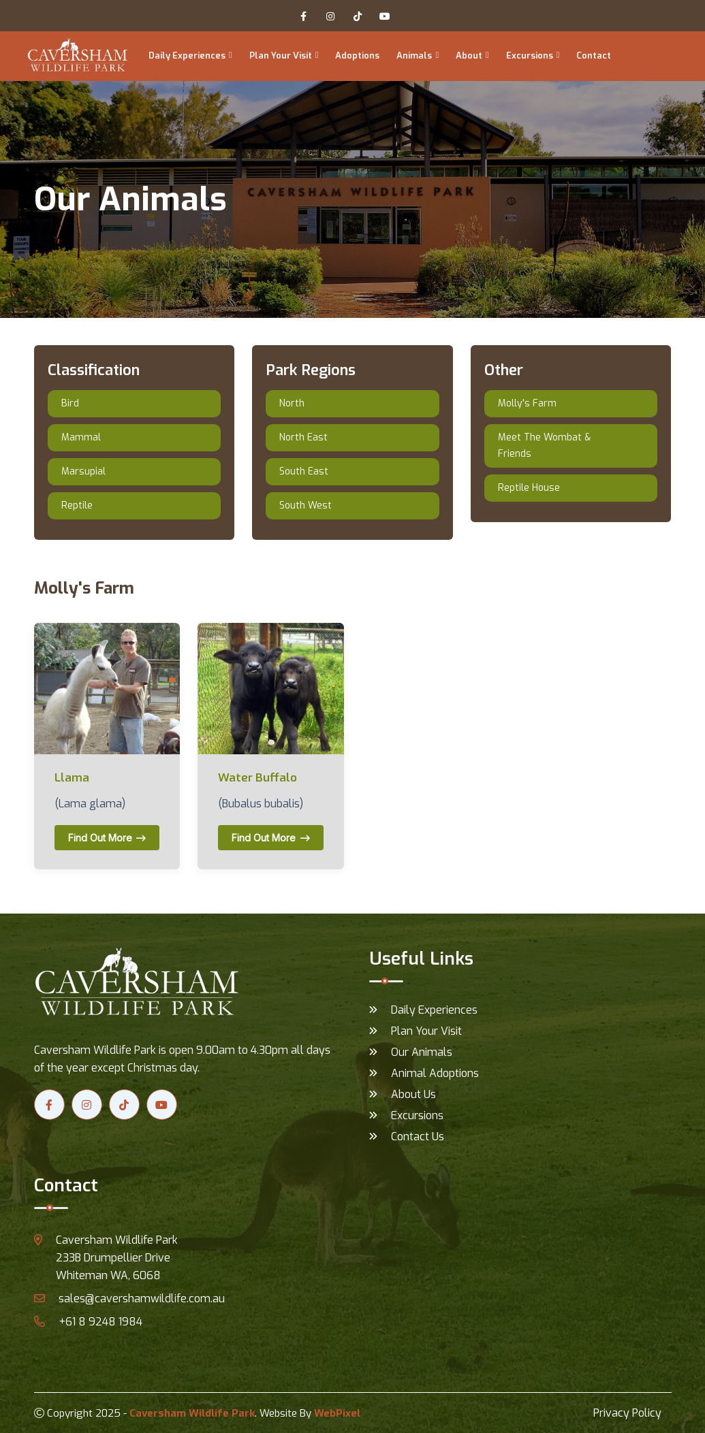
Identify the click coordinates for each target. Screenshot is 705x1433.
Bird (70, 403)
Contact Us (417, 1136)
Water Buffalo (257, 778)
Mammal (81, 437)
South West (305, 505)
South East (303, 471)
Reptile (77, 505)
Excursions (529, 55)
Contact (593, 55)
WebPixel (337, 1413)
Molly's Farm (527, 403)
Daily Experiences (186, 55)
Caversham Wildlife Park (192, 1413)
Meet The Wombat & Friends (544, 445)
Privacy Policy (627, 1413)
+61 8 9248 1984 (88, 1322)
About (469, 55)
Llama (71, 778)
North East (303, 437)
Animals (414, 55)
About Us (413, 1094)
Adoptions (357, 55)
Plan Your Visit (280, 55)
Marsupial (83, 471)
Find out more (107, 837)
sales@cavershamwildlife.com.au (129, 1298)
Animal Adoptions (435, 1073)
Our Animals (421, 1052)
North (291, 403)
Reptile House (529, 487)
